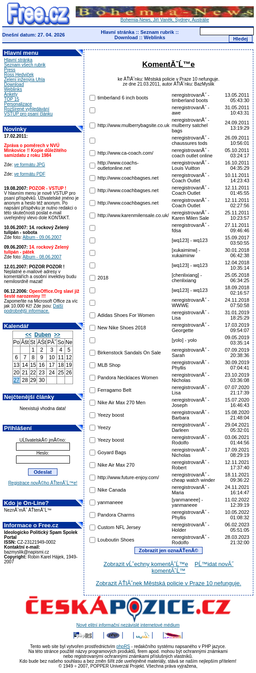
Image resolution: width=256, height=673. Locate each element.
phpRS (123, 646)
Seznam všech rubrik (24, 64)
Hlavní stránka (117, 32)
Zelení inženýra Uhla (24, 79)
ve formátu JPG (29, 164)
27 (16, 380)
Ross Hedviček (19, 74)
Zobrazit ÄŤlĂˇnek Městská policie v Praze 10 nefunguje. (168, 583)
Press (10, 69)
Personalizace (18, 104)
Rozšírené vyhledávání (26, 109)
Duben (42, 335)
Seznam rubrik (157, 32)
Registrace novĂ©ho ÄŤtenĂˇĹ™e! (42, 482)
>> (57, 335)
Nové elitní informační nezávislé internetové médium (128, 623)
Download (126, 37)
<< (28, 335)
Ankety (11, 94)
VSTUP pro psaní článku (28, 113)
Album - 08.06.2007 (42, 256)
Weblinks (154, 37)
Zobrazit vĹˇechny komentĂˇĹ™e (146, 564)
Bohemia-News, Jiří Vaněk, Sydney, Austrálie (165, 17)
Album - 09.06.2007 (42, 237)
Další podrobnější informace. (33, 308)
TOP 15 (11, 99)
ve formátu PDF (29, 174)
